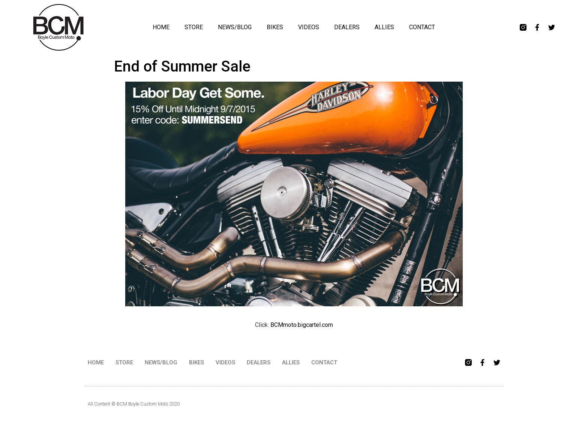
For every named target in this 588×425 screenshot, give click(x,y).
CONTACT (422, 27)
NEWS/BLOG (235, 27)
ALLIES (384, 27)
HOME (161, 27)
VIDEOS (308, 27)
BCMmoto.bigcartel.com (301, 324)
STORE (193, 27)
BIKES (275, 27)
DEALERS (347, 27)
